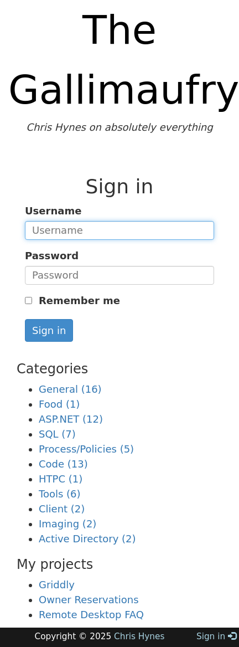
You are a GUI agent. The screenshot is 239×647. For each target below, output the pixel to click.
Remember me (77, 300)
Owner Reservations (89, 599)
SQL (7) (57, 434)
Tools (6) (60, 494)
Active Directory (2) (87, 539)
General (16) (70, 389)
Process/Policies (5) (86, 449)
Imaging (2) (67, 524)
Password (52, 255)
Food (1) (59, 404)
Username (53, 211)
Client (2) (62, 509)
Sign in (49, 330)
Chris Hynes (139, 636)
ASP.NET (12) (71, 419)
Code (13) (63, 464)
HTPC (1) (60, 479)
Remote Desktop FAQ (91, 614)
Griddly (57, 584)
